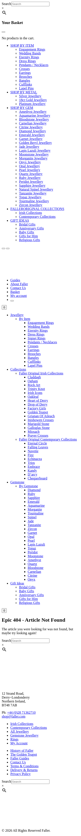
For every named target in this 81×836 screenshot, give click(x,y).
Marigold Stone (38, 424)
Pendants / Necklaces (33, 65)
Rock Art (34, 385)
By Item (24, 319)
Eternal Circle (37, 443)
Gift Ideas (17, 583)
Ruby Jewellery (30, 178)
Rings (14, 739)
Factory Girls (37, 408)
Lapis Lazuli (36, 544)
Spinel (32, 517)
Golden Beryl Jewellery (35, 143)
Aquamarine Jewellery (34, 115)
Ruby (31, 494)
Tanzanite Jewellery (32, 193)
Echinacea (35, 459)
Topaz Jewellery (30, 197)
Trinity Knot (36, 389)
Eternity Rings (29, 57)
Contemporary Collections (37, 216)
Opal (31, 536)
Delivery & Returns (24, 770)
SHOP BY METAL (23, 92)
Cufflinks (25, 84)
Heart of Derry (38, 400)
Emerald (33, 501)
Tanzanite (34, 525)
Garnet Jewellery (31, 139)
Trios (31, 463)
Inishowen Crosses (41, 420)
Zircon (32, 529)
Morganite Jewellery (33, 158)
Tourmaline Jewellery (34, 201)
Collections (18, 369)
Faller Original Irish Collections (41, 373)
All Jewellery (19, 731)
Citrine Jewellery (31, 127)
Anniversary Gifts (31, 228)
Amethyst (34, 560)
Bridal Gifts (27, 224)
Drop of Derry (38, 404)
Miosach (34, 431)
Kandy (32, 470)
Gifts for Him (28, 236)
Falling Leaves (38, 447)
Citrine (32, 575)
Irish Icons (35, 393)
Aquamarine (36, 505)
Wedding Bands (30, 53)
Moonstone (35, 556)
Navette (33, 451)
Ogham (33, 381)
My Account (19, 743)
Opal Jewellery (29, 166)
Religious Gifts (29, 240)
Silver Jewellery (30, 96)
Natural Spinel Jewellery (36, 189)
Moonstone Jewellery (34, 154)
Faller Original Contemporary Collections (48, 439)
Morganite (35, 509)
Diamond (34, 490)
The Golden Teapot (23, 754)
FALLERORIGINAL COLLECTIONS (37, 209)
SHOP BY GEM (21, 108)
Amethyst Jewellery (33, 111)
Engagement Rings (32, 49)
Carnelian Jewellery (33, 123)
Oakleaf (33, 396)
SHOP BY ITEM (22, 45)
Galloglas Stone (39, 428)
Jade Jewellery (29, 146)
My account (18, 296)
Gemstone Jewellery (24, 735)
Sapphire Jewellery (32, 185)
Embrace (34, 466)
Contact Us (18, 288)
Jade (31, 521)
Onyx (31, 579)
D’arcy (32, 474)
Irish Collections (30, 213)
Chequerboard (37, 478)
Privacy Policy (20, 774)
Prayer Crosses (38, 435)
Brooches (25, 76)
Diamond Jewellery (32, 131)
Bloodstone (35, 568)
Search (6, 4)
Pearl (31, 540)
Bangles (24, 80)
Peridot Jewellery (31, 181)
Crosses (24, 69)
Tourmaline (36, 513)
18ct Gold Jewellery (33, 100)
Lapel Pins (26, 88)
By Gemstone (28, 486)
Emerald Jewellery (32, 135)
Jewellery (17, 315)
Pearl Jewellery (29, 170)
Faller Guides (19, 758)
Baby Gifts (26, 232)
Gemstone (17, 482)
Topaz (32, 548)
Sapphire (34, 498)
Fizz (31, 455)
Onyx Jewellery (30, 162)
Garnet (32, 533)
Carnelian (34, 571)
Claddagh (34, 377)
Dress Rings (27, 61)
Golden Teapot (38, 412)
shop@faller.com (13, 716)
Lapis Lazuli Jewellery (35, 150)
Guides (15, 280)
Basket (15, 292)
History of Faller (21, 750)
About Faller (19, 284)
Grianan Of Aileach (41, 416)
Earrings (25, 73)
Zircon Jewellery (30, 205)
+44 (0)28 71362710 (21, 712)
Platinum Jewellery (32, 104)
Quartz (32, 564)
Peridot (33, 552)
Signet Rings (36, 338)
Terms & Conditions (24, 766)
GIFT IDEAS (19, 220)
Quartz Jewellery (31, 174)
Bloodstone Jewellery (34, 119)
